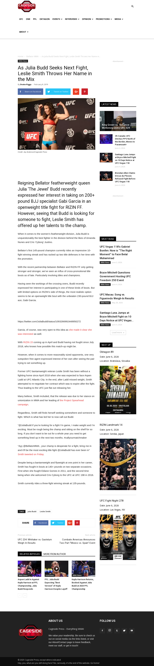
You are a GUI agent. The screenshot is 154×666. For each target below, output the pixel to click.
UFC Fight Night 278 (111, 500)
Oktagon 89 (106, 351)
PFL (35, 19)
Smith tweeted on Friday (31, 454)
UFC (21, 19)
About (23, 31)
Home (20, 56)
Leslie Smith (45, 511)
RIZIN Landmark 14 (111, 424)
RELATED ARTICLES (30, 554)
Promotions (104, 19)
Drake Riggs (25, 84)
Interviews (72, 19)
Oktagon (45, 19)
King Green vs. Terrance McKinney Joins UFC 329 (116, 126)
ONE (28, 19)
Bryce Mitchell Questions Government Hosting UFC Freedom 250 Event (115, 276)
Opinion (87, 19)
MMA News (23, 61)
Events (57, 19)
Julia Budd (32, 511)
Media (119, 19)
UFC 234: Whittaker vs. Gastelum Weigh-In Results (35, 541)
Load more (118, 332)
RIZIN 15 (28, 342)
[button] (132, 4)
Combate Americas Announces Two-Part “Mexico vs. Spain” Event (77, 541)
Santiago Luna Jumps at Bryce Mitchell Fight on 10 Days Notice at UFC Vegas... (117, 316)
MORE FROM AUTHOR (55, 554)
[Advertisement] (77, 45)
